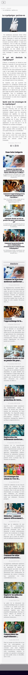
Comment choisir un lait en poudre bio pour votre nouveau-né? (14, 220)
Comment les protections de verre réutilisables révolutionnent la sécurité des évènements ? (14, 245)
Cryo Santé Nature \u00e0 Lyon (17, 68)
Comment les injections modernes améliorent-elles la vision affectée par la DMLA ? (14, 170)
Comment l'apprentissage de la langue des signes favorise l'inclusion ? (14, 195)
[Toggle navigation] (3, 2)
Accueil (3, 8)
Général (9, 8)
